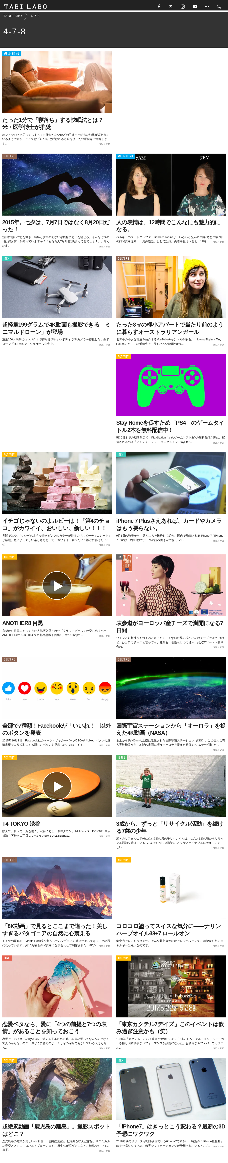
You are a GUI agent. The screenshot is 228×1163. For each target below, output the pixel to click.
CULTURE (9, 158)
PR (119, 558)
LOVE (7, 959)
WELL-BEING (11, 55)
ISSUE (121, 759)
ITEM (7, 260)
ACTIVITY (123, 358)
